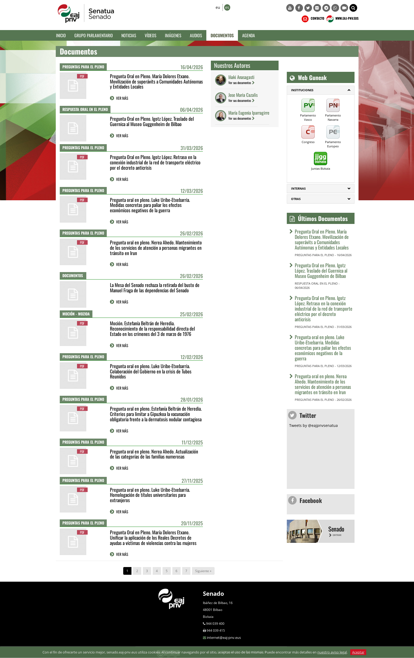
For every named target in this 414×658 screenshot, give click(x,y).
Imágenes (173, 35)
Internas (298, 188)
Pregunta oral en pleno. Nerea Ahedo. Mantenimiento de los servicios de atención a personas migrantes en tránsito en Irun (156, 247)
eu (218, 7)
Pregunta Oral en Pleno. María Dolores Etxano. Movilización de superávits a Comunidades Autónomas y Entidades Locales (156, 81)
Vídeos (150, 35)
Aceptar (358, 652)
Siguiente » (203, 571)
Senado (213, 593)
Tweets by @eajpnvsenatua (313, 425)
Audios (196, 35)
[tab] (320, 90)
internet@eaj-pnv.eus (224, 637)
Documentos (222, 35)
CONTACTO (312, 19)
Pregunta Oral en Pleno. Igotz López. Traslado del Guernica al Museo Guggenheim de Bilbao (152, 121)
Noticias (128, 35)
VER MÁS (122, 98)
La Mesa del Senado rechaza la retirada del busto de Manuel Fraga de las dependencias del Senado (154, 287)
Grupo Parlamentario (93, 35)
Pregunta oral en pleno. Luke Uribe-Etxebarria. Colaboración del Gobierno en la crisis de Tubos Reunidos (150, 371)
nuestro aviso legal (332, 652)
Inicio (61, 35)
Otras (296, 199)
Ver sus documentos (239, 82)
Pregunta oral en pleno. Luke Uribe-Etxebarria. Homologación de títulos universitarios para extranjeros (150, 495)
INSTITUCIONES (302, 90)
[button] (353, 8)
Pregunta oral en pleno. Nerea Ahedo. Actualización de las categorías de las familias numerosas (154, 454)
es (227, 7)
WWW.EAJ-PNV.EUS (341, 19)
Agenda (248, 35)
